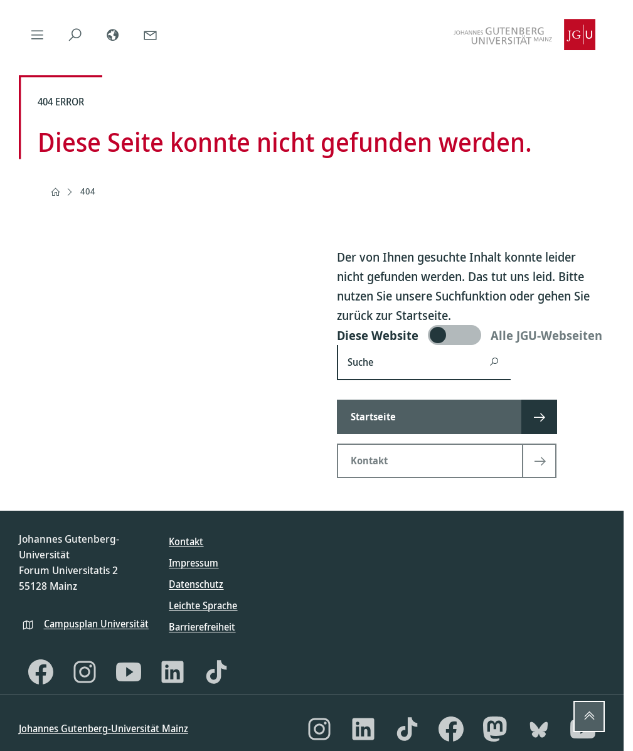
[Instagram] (84, 671)
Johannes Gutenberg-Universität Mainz (103, 728)
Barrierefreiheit (202, 627)
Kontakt (186, 541)
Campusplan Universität (96, 624)
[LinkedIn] (172, 671)
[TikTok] (216, 671)
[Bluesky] (538, 729)
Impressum (193, 563)
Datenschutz (196, 584)
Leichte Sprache (203, 605)
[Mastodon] (495, 729)
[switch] (471, 335)
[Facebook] (40, 671)
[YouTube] (128, 671)
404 (87, 191)
